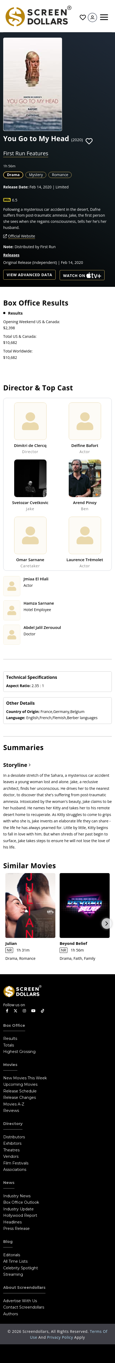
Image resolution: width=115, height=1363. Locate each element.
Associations (14, 1169)
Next (107, 923)
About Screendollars (24, 1287)
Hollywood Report (20, 1215)
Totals (8, 1045)
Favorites (83, 17)
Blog (8, 1241)
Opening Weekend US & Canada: (31, 321)
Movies (10, 1064)
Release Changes (19, 1097)
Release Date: (16, 186)
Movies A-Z (13, 1104)
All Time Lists (15, 1261)
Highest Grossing (19, 1051)
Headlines (12, 1222)
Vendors (10, 1156)
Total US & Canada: (19, 336)
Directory (12, 1123)
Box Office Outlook (21, 1202)
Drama (13, 174)
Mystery (36, 174)
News (8, 1182)
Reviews (11, 1110)
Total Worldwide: (18, 351)
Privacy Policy (60, 1337)
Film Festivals (15, 1163)
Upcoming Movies (20, 1084)
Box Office (14, 1025)
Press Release (16, 1228)
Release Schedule (20, 1091)
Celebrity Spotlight (20, 1268)
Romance (60, 174)
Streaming (13, 1274)
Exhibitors (12, 1143)
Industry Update (18, 1209)
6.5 (14, 200)
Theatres (11, 1150)
